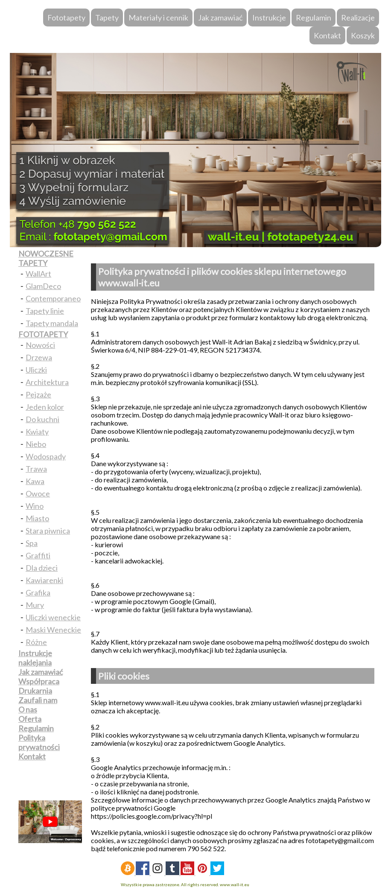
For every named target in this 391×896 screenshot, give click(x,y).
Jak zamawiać (220, 17)
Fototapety (66, 17)
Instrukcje (269, 17)
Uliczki (36, 369)
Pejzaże (38, 394)
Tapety (107, 17)
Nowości (40, 345)
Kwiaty (37, 431)
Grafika (38, 592)
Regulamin (313, 17)
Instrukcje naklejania (35, 657)
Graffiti (38, 555)
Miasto (37, 518)
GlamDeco (43, 286)
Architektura (47, 382)
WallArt (38, 273)
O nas (27, 709)
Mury (35, 605)
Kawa (35, 481)
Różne (36, 642)
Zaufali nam (37, 700)
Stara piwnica (48, 530)
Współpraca (38, 681)
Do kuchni (42, 419)
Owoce (38, 493)
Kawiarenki (44, 580)
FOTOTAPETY (43, 334)
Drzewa (39, 357)
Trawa (36, 468)
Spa (32, 543)
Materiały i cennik (158, 17)
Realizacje (358, 17)
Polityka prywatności (39, 742)
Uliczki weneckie (53, 617)
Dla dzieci (42, 567)
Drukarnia (35, 690)
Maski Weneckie (53, 629)
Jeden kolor (45, 407)
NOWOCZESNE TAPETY (45, 258)
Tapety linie (45, 310)
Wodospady (46, 456)
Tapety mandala (52, 323)
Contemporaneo (53, 298)
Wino (35, 506)
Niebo (36, 444)
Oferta (29, 719)
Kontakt (327, 35)
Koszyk (363, 35)
